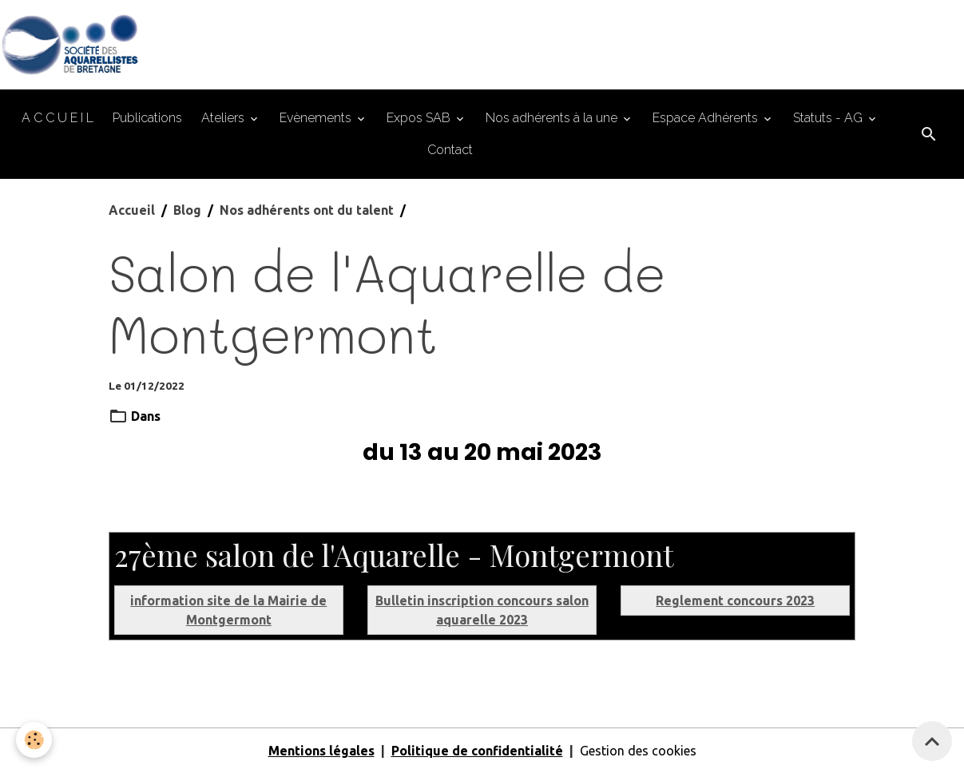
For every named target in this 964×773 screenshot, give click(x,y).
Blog (187, 210)
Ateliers (224, 117)
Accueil (132, 210)
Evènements (317, 117)
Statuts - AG (829, 117)
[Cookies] (34, 740)
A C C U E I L (57, 117)
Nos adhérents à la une (553, 117)
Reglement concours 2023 (735, 600)
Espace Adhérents (707, 117)
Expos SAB (420, 117)
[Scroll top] (932, 741)
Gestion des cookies (638, 750)
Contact (450, 149)
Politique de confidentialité (477, 750)
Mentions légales (321, 750)
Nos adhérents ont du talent (307, 210)
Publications (147, 117)
